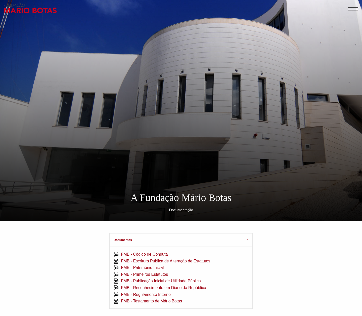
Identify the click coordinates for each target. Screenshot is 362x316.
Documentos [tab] (123, 240)
